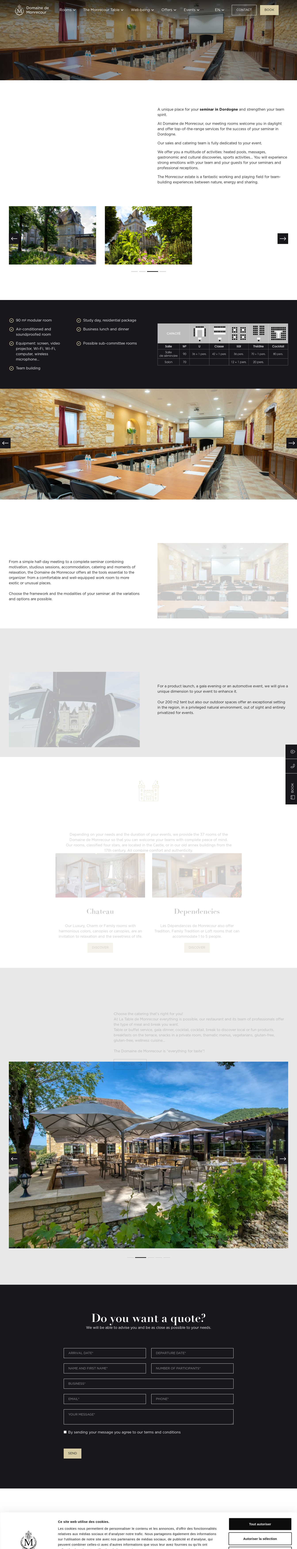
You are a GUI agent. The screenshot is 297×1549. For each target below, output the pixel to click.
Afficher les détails (244, 1540)
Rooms (65, 10)
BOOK (269, 10)
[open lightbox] (52, 235)
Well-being (140, 10)
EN (217, 10)
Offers (166, 10)
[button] (68, 13)
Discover (100, 931)
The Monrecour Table (101, 10)
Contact (244, 10)
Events (189, 10)
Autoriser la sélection (260, 1505)
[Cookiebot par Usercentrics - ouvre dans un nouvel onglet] (28, 1540)
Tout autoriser (260, 1491)
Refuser (260, 1520)
